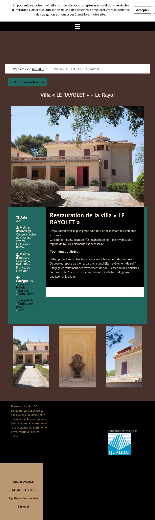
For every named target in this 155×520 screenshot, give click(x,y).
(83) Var (22, 290)
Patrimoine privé (24, 304)
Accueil (38, 69)
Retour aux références (29, 82)
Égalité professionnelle (23, 498)
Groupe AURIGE (23, 481)
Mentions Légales (23, 490)
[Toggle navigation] (77, 26)
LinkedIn (23, 506)
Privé (21, 310)
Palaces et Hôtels (23, 285)
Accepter (142, 10)
